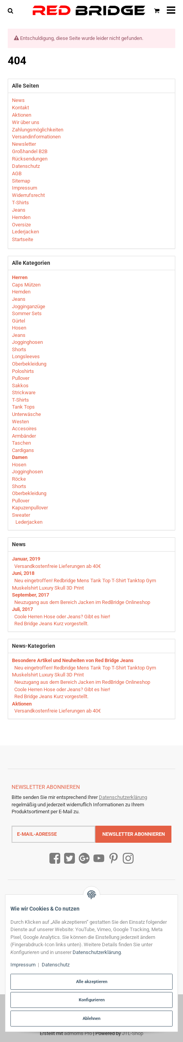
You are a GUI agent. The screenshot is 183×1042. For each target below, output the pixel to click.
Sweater (21, 515)
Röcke (19, 479)
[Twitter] (69, 858)
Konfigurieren (92, 999)
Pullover (20, 378)
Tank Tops (23, 407)
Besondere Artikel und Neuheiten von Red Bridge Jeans (73, 660)
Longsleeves (26, 356)
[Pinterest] (113, 858)
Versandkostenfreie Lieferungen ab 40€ (57, 566)
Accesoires (24, 428)
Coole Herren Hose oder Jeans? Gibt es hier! (62, 616)
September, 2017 (30, 595)
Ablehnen (91, 1018)
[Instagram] (128, 858)
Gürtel (18, 321)
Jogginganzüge (28, 306)
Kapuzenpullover (30, 508)
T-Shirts (20, 400)
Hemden (21, 292)
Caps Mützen (26, 285)
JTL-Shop (132, 1033)
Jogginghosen (27, 342)
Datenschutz (55, 965)
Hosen (19, 328)
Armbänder (24, 436)
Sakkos (20, 385)
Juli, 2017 (22, 609)
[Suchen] (12, 10)
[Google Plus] (84, 858)
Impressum (23, 965)
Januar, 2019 (26, 559)
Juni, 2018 (23, 573)
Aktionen (22, 704)
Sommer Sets (27, 313)
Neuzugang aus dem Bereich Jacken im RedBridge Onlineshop (82, 602)
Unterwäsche (26, 414)
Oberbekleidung (29, 364)
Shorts (19, 349)
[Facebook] (54, 858)
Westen (20, 421)
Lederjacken (28, 522)
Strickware (24, 392)
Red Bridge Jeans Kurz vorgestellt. (51, 623)
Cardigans (23, 450)
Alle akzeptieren (91, 981)
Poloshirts (23, 371)
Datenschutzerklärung (123, 797)
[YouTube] (98, 858)
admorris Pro (78, 1033)
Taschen (21, 443)
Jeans (18, 299)
